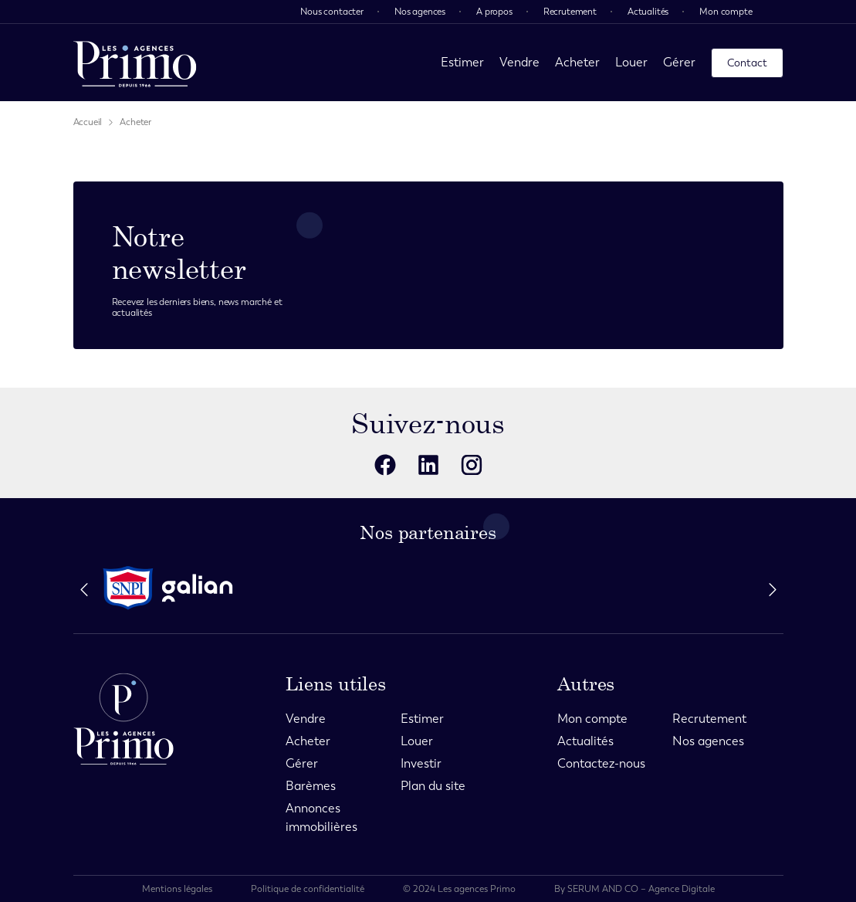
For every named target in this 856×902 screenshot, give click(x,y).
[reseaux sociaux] (385, 465)
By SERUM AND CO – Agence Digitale (634, 888)
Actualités (648, 11)
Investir (421, 763)
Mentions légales (177, 888)
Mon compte (725, 11)
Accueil (88, 122)
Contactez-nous (601, 763)
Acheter (577, 62)
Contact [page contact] (747, 63)
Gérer (679, 62)
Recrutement (570, 11)
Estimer (462, 62)
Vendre (519, 62)
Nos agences (419, 11)
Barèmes (311, 785)
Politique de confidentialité (307, 888)
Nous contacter (332, 11)
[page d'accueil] (135, 62)
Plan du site (433, 785)
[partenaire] (128, 588)
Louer (631, 62)
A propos (494, 11)
